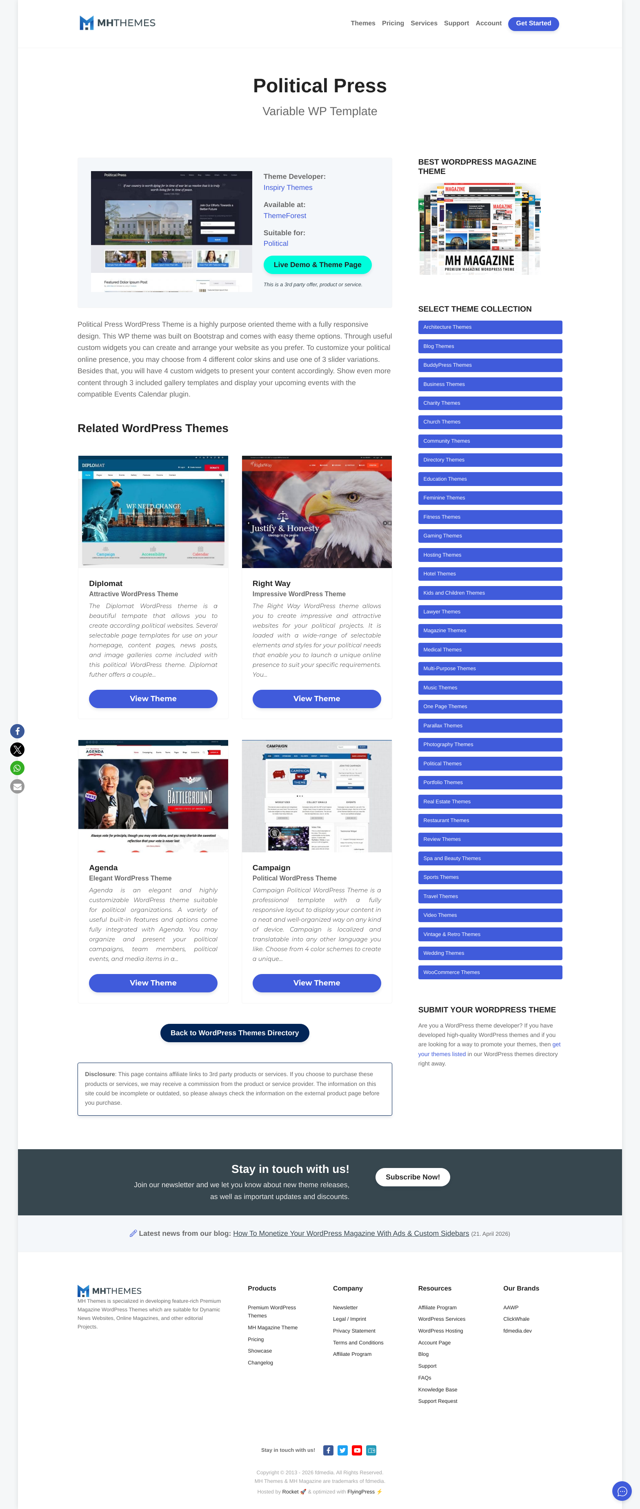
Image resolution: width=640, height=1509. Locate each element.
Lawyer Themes (441, 612)
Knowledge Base (438, 1389)
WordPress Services (442, 1319)
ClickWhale (516, 1319)
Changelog (260, 1363)
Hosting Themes (442, 555)
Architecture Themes (447, 327)
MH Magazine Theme (273, 1327)
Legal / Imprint (349, 1319)
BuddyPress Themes (447, 365)
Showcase (260, 1351)
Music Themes (440, 687)
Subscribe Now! (413, 1181)
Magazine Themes (444, 630)
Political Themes (442, 763)
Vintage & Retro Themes (451, 934)
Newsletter (345, 1307)
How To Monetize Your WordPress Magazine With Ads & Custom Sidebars (351, 1233)
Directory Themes (443, 460)
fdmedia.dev (517, 1331)
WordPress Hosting (440, 1331)
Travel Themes (440, 896)
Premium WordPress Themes (272, 1311)
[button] (17, 731)
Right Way (272, 583)
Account (489, 23)
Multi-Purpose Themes (449, 668)
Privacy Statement (354, 1331)
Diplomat (105, 583)
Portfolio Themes (443, 782)
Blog (423, 1354)
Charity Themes (441, 403)
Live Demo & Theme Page (318, 265)
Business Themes (443, 384)
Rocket (290, 1492)
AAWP (510, 1307)
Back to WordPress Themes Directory (235, 1033)
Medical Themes (442, 649)
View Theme (153, 698)
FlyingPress (361, 1492)
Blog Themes (438, 346)
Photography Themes (448, 744)
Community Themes (446, 441)
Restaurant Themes (446, 820)
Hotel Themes (439, 574)
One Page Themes (445, 706)
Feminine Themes (444, 498)
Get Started (533, 23)
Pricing (393, 23)
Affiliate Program (352, 1354)
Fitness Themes (441, 517)
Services (424, 23)
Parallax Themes (442, 725)
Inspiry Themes (288, 187)
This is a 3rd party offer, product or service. (313, 284)
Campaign (272, 867)
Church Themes (441, 422)
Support (456, 23)
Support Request (438, 1401)
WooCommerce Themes (451, 972)
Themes (363, 23)
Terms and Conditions (358, 1343)
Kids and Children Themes (454, 593)
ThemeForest (285, 216)
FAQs (424, 1378)
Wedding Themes (443, 953)
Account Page (434, 1343)
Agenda (103, 867)
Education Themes (445, 479)
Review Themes (442, 839)
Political (276, 243)
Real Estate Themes (447, 801)
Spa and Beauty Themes (452, 858)
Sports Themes (441, 877)
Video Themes (440, 915)
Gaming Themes (442, 536)
